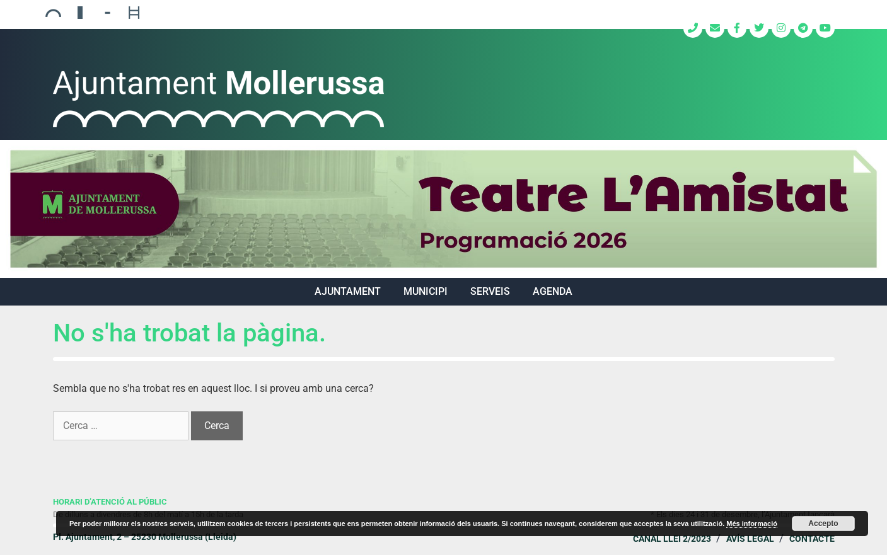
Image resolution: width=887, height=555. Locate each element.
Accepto (823, 523)
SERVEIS (490, 291)
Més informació (751, 523)
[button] (443, 209)
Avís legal (750, 539)
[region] (443, 209)
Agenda (552, 291)
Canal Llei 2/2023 (672, 539)
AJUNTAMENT (348, 291)
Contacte (812, 539)
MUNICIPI (425, 291)
